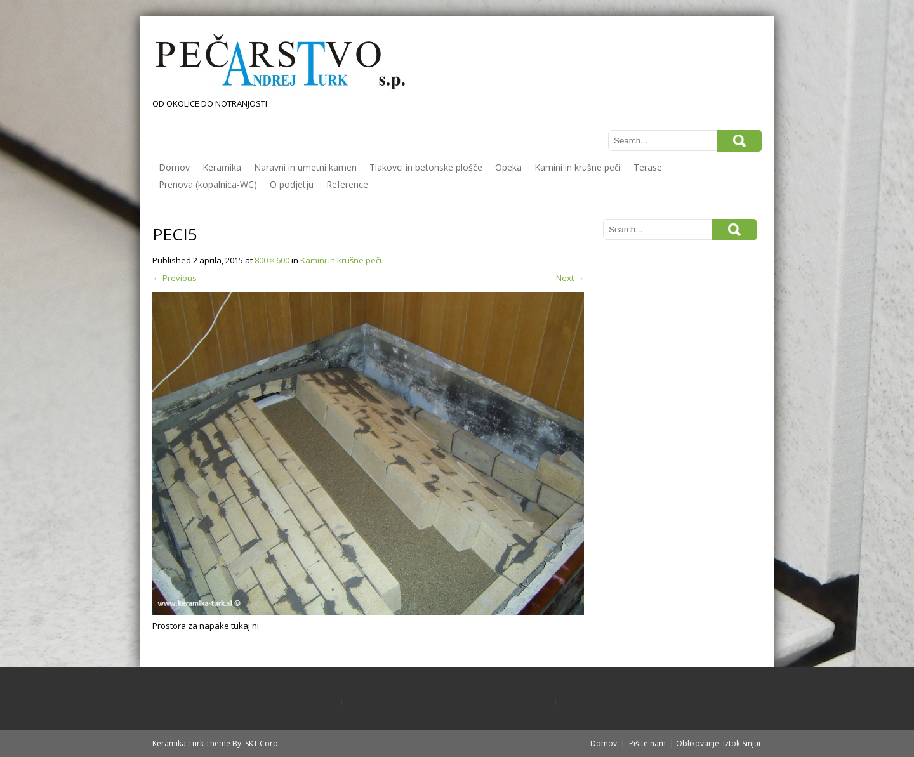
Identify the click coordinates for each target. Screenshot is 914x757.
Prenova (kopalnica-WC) (208, 184)
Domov (174, 167)
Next (570, 278)
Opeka (508, 167)
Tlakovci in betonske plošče (425, 167)
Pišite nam (647, 743)
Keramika (221, 167)
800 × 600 (272, 260)
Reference (347, 184)
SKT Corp (261, 743)
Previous (174, 278)
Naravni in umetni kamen (305, 167)
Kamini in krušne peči (577, 167)
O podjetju (292, 184)
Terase (647, 167)
